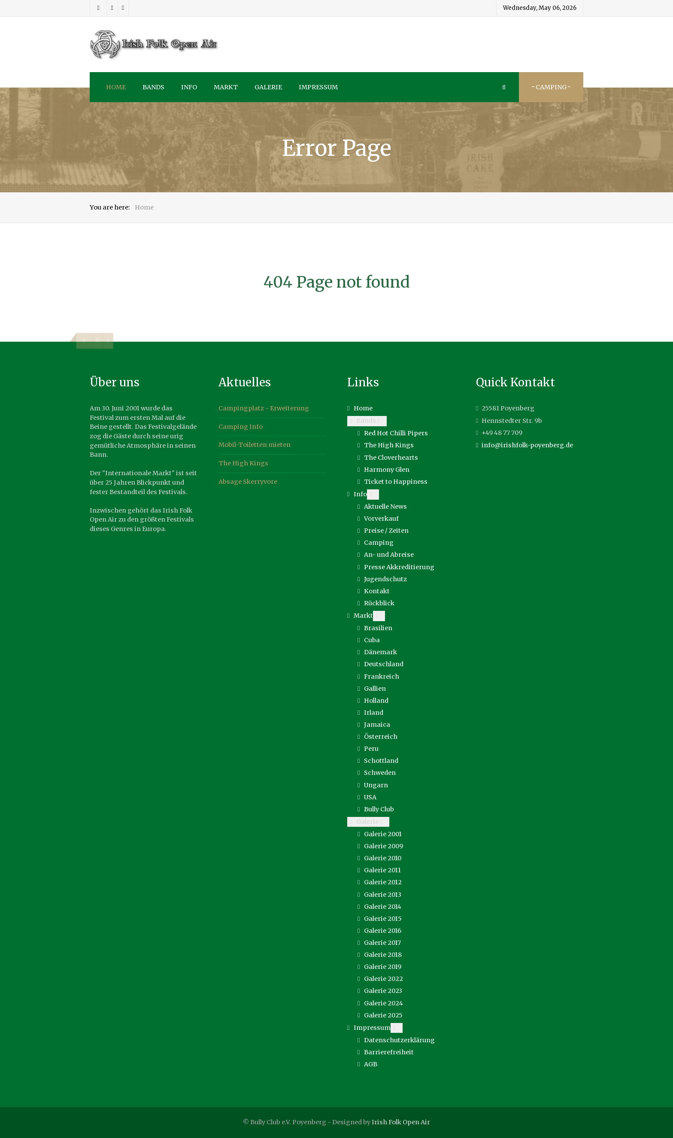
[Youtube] (123, 8)
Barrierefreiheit (389, 1052)
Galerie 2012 (383, 882)
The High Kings (243, 463)
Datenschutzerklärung (399, 1040)
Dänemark (380, 652)
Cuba (372, 640)
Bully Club (379, 809)
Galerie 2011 (382, 870)
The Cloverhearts (391, 457)
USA (370, 797)
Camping (379, 542)
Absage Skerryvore (247, 482)
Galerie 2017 (382, 943)
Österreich (380, 736)
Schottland (381, 761)
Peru (371, 749)
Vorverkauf (381, 518)
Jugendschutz (385, 579)
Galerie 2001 (383, 834)
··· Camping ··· (551, 87)
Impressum (372, 1028)
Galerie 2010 (382, 858)
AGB (370, 1064)
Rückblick (379, 603)
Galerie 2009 (383, 846)
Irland (373, 712)
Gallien (375, 688)
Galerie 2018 (383, 955)
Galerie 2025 (383, 1015)
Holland (376, 700)
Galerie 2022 (383, 979)
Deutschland (383, 664)
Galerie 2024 (383, 1003)
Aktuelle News (385, 506)
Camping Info (240, 427)
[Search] (503, 87)
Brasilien (378, 628)
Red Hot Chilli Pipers (396, 433)
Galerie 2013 (382, 894)
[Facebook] (98, 8)
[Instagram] (112, 8)
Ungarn (376, 785)
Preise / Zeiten (386, 530)
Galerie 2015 (383, 919)
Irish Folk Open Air (401, 1122)
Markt (363, 615)
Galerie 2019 (382, 967)
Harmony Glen (386, 469)
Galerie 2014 (382, 906)
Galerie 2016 (382, 931)
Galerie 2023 (383, 991)
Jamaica (377, 724)
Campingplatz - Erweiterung (263, 408)
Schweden (380, 773)
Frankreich (381, 676)
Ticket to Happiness (395, 482)
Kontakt (377, 591)
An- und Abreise (389, 554)
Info (360, 494)
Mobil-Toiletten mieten (254, 445)
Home (363, 408)
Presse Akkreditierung (399, 567)
